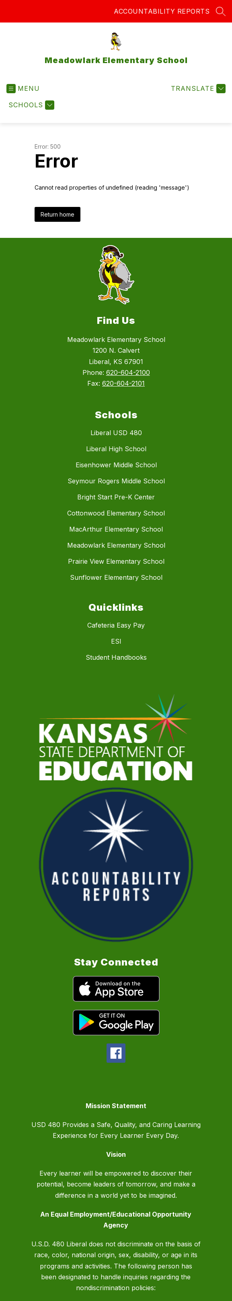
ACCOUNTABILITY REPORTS (161, 11)
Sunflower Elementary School (116, 577)
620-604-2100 (128, 372)
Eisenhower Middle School (116, 465)
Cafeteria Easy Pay (116, 625)
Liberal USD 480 (116, 433)
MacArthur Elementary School (116, 529)
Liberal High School (116, 449)
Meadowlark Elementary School (116, 545)
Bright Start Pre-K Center (116, 497)
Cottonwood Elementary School (116, 513)
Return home (57, 214)
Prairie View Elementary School (116, 561)
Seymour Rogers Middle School (116, 481)
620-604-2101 (123, 383)
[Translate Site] (197, 89)
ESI (116, 641)
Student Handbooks (116, 657)
